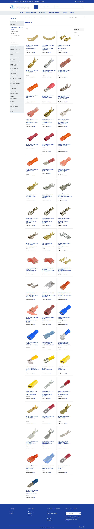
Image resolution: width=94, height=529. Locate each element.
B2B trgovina (49, 520)
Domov (21, 12)
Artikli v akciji (42, 12)
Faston (12, 29)
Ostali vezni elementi (15, 44)
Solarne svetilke (14, 91)
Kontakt (72, 12)
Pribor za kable (13, 76)
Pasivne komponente (15, 62)
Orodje (12, 96)
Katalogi (30, 513)
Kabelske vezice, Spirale (15, 78)
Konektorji (12, 24)
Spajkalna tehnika (14, 86)
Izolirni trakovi (14, 81)
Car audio (12, 103)
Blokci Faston (13, 33)
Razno (11, 111)
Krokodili (12, 101)
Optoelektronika (14, 68)
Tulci (12, 40)
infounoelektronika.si (47, 7)
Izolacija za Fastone (14, 31)
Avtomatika (13, 88)
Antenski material (14, 106)
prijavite (33, 52)
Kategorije (13, 18)
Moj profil (49, 518)
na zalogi (77, 35)
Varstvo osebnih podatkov (52, 513)
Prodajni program (31, 12)
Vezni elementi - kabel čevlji (17, 27)
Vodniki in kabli (13, 73)
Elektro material (14, 93)
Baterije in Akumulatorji (15, 46)
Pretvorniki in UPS (14, 51)
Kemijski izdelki (13, 98)
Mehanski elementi (14, 108)
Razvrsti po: (71, 17)
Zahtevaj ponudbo (54, 12)
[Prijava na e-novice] (79, 513)
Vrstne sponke (13, 42)
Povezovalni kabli (14, 70)
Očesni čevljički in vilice (15, 35)
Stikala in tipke (13, 21)
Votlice (12, 37)
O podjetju (64, 12)
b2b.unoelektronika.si (29, 17)
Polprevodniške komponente (14, 65)
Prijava (48, 516)
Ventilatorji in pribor (15, 57)
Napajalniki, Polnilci (15, 49)
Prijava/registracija (79, 1)
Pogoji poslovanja (50, 511)
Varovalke (12, 59)
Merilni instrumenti (15, 83)
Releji (11, 54)
